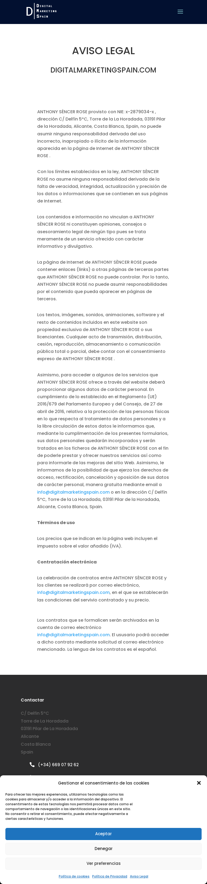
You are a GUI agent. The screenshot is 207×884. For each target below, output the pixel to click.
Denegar (104, 848)
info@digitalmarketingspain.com (73, 492)
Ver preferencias (104, 863)
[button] (199, 783)
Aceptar (103, 834)
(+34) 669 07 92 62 (58, 765)
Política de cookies (74, 876)
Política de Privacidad (109, 876)
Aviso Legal (139, 876)
